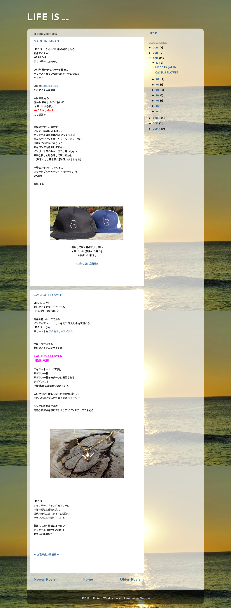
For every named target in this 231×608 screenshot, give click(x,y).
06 (158, 90)
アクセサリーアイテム (61, 331)
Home (88, 579)
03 (158, 100)
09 (158, 79)
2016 (156, 118)
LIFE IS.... (154, 33)
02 (158, 106)
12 (157, 63)
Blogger (145, 598)
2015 (156, 123)
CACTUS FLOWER (48, 295)
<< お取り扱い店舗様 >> (87, 264)
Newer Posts (44, 579)
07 (158, 84)
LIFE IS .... (48, 18)
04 (158, 95)
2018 (156, 53)
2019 (156, 47)
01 (158, 111)
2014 (156, 129)
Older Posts (130, 579)
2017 (156, 58)
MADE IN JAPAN (46, 41)
